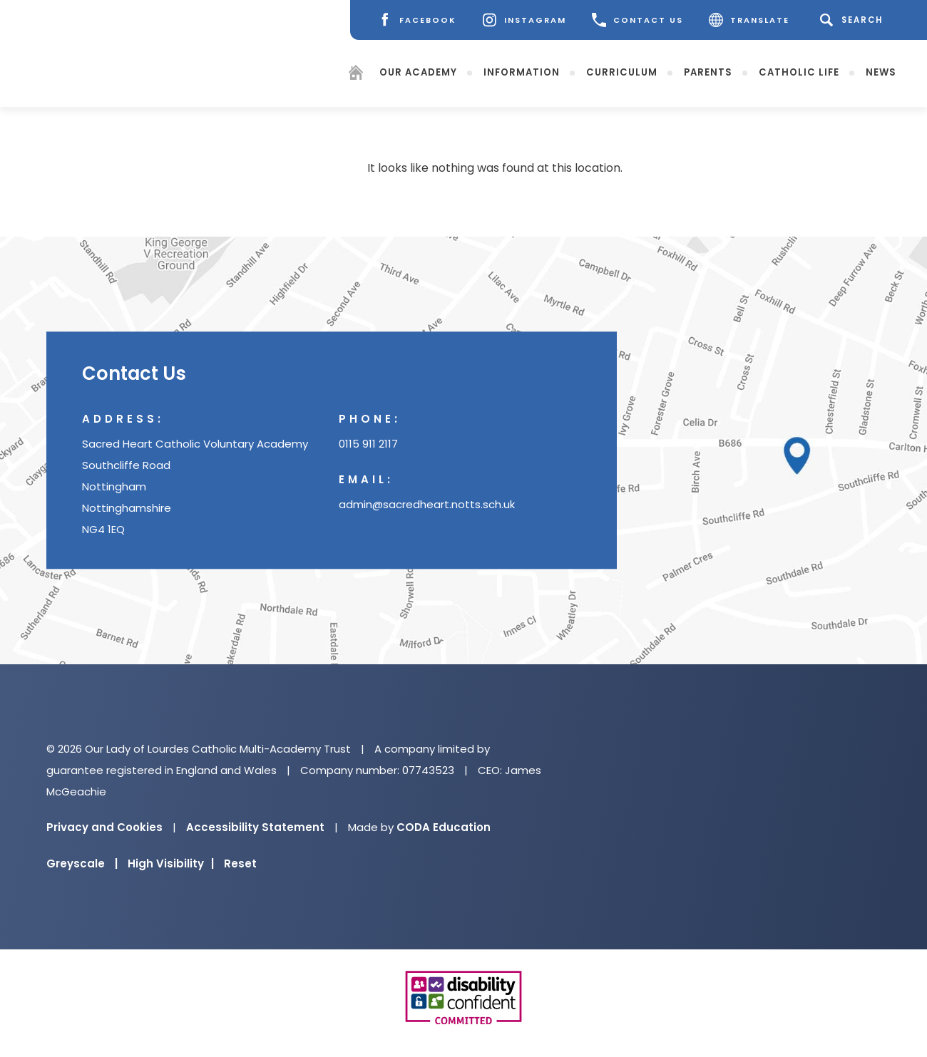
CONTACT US (637, 20)
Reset (240, 863)
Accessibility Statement (255, 827)
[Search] (854, 20)
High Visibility (171, 863)
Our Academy (418, 71)
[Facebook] (416, 20)
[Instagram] (524, 20)
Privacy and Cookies (104, 827)
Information (521, 71)
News (881, 71)
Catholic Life (799, 71)
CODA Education (443, 827)
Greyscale (82, 863)
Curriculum (621, 71)
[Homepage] (356, 74)
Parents (708, 71)
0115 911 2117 (368, 444)
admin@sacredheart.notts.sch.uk (427, 504)
